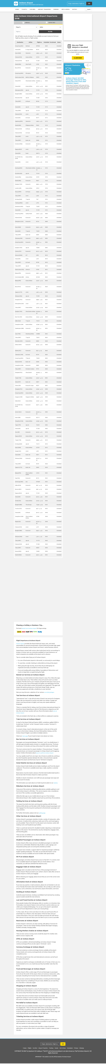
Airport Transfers (44, 9)
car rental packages (49, 693)
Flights (24, 9)
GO (89, 3)
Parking (56, 9)
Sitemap (82, 1049)
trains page (25, 737)
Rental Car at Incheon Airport (30, 629)
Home (17, 9)
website (56, 784)
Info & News (65, 9)
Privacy (76, 1049)
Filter (50, 33)
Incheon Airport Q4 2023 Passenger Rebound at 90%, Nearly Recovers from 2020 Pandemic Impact (76, 80)
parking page (42, 814)
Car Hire (32, 9)
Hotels (74, 9)
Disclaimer (70, 1049)
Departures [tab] (50, 23)
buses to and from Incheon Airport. (46, 754)
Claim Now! (78, 58)
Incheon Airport (31, 4)
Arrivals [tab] (26, 23)
